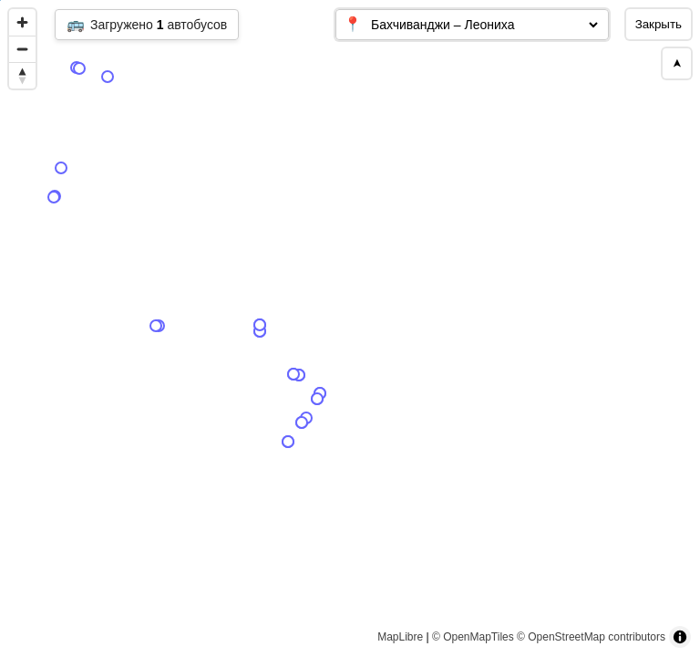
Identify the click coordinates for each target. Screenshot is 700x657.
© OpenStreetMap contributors (591, 637)
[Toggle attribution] (680, 637)
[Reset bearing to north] (22, 75)
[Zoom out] (22, 49)
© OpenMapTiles (473, 637)
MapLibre (400, 637)
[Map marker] (456, 404)
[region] (350, 328)
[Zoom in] (22, 22)
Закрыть (658, 24)
